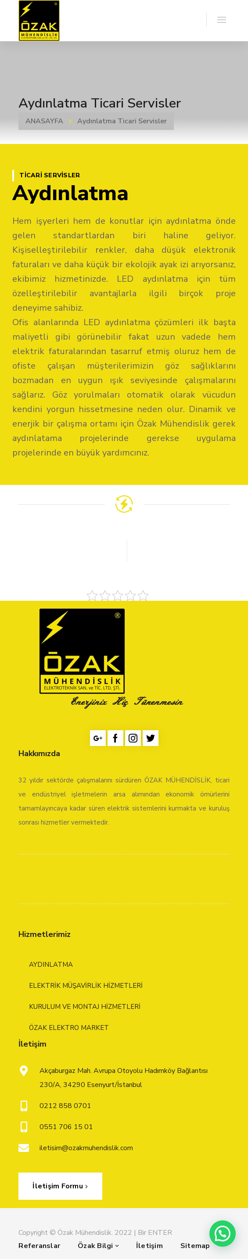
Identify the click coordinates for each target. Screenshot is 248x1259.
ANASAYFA (44, 121)
